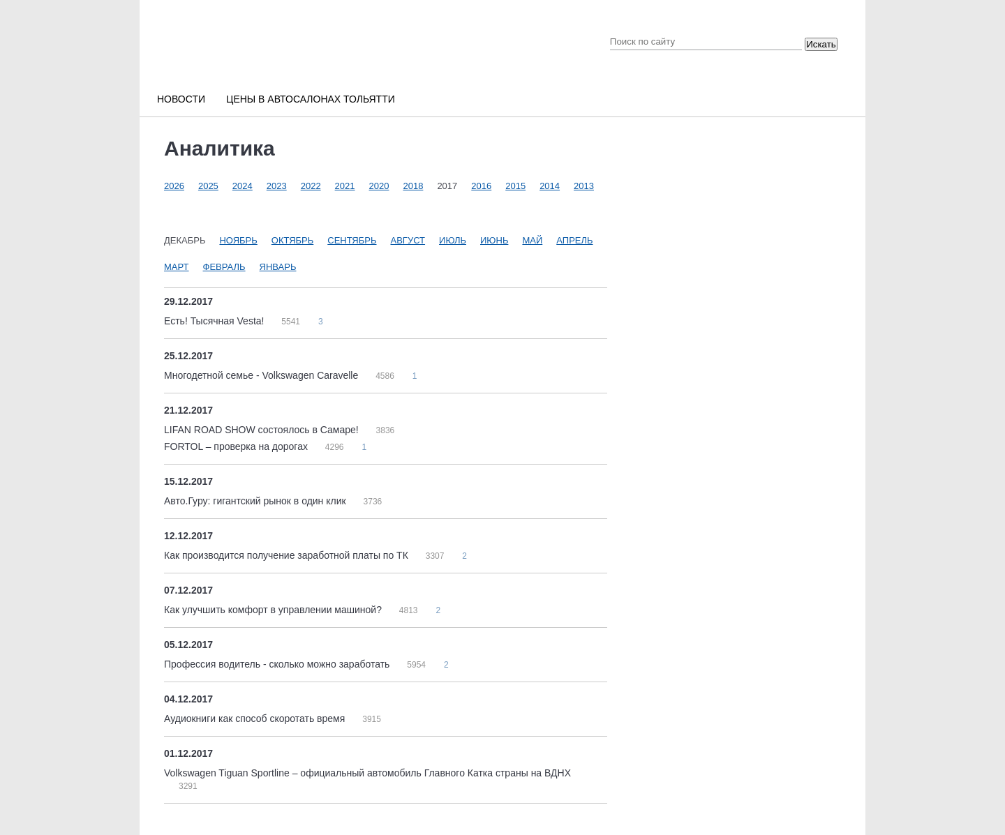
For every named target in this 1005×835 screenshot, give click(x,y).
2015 (515, 186)
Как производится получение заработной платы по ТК (287, 555)
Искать (821, 44)
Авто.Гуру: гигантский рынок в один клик (256, 500)
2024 (242, 186)
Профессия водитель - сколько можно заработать (278, 664)
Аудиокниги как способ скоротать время (256, 718)
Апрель (574, 240)
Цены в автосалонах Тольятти (310, 99)
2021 (345, 186)
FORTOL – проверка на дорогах (237, 446)
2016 (481, 186)
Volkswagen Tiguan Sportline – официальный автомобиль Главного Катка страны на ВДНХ (367, 772)
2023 (277, 186)
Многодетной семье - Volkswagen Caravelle (262, 375)
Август (408, 240)
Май (532, 240)
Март (176, 267)
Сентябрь (351, 240)
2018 (413, 186)
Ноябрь (238, 240)
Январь (278, 267)
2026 (174, 186)
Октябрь (292, 240)
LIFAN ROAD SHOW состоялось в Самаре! (263, 429)
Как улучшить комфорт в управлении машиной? (274, 609)
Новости (181, 99)
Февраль (224, 267)
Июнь (494, 240)
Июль (452, 240)
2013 (584, 186)
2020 (379, 186)
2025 (208, 186)
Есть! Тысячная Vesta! (215, 320)
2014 (549, 186)
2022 (311, 186)
